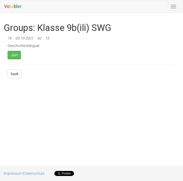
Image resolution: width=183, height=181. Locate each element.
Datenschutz (34, 173)
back (14, 74)
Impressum (13, 173)
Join (14, 55)
